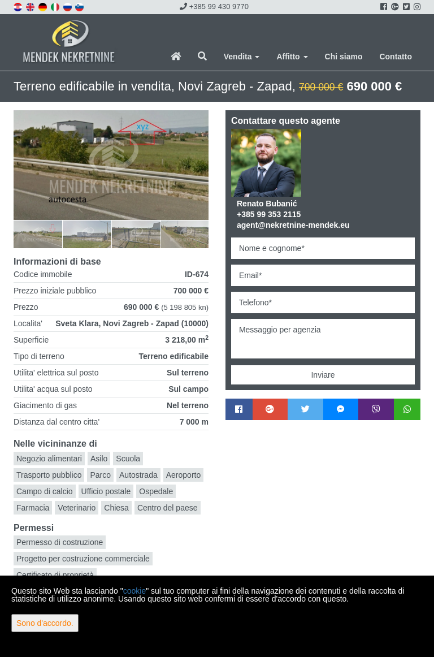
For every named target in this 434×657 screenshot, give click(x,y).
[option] (38, 234)
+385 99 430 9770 (214, 6)
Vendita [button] (242, 56)
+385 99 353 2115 (269, 214)
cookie (134, 590)
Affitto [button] (291, 56)
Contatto (395, 56)
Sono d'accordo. (44, 623)
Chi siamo (344, 56)
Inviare (323, 374)
